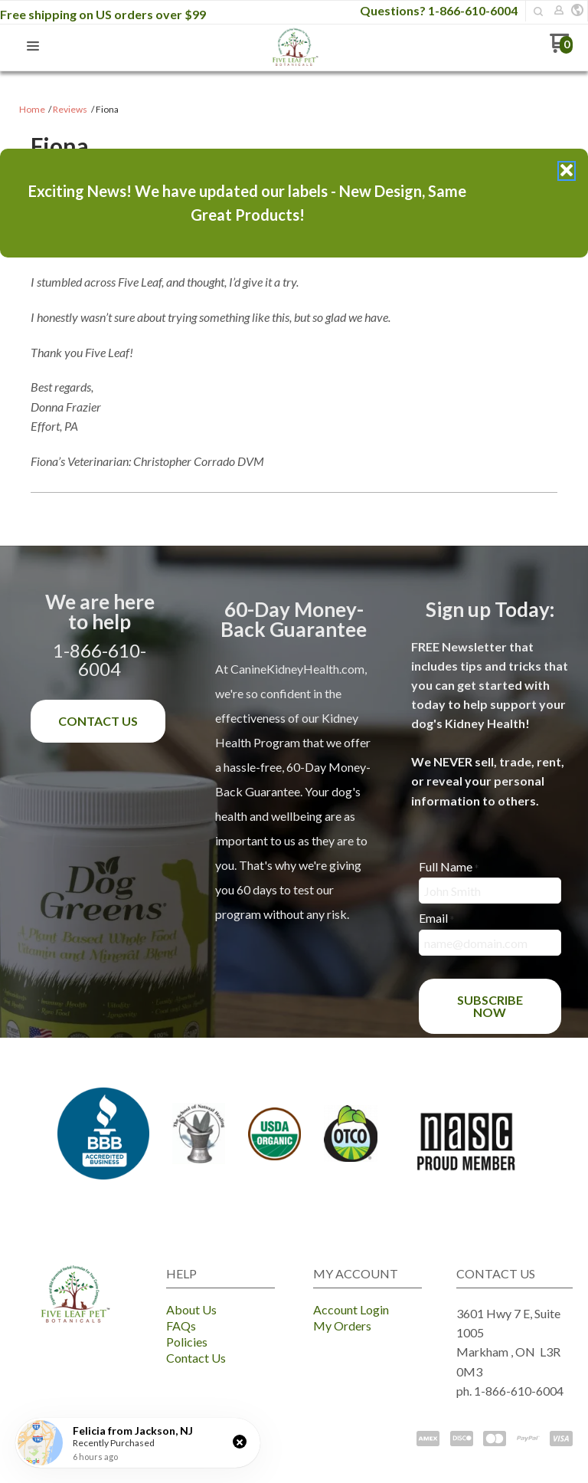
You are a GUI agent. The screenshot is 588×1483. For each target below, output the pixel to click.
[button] (240, 1442)
